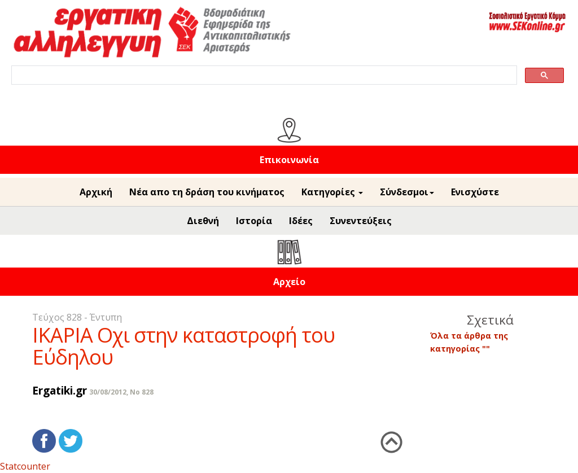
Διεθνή (203, 220)
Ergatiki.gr (59, 390)
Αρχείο (289, 281)
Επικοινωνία (289, 160)
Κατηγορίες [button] (332, 192)
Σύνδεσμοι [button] (407, 192)
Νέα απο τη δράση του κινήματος (206, 192)
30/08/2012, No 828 (121, 392)
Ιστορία (254, 220)
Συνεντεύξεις (361, 220)
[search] (263, 75)
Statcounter (25, 466)
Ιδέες (301, 220)
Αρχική (96, 192)
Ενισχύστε (475, 192)
